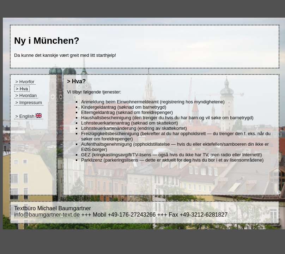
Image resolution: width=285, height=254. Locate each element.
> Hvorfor (25, 81)
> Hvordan (26, 95)
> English (28, 116)
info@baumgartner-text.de (47, 215)
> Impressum (28, 102)
